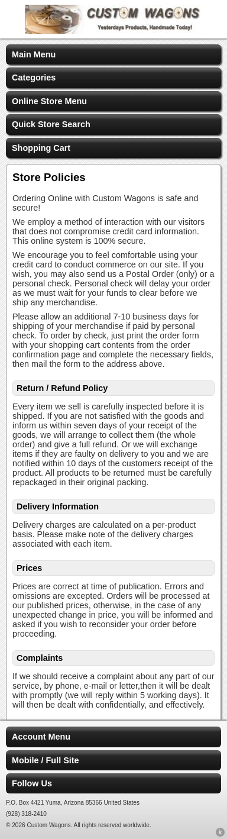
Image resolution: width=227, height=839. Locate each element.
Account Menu (41, 736)
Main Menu (34, 54)
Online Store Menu (49, 101)
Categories (34, 77)
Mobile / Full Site (45, 760)
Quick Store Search (51, 124)
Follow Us (32, 783)
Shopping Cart (41, 148)
